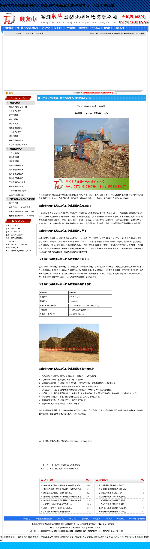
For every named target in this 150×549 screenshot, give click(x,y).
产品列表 (54, 98)
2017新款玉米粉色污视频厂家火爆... (57, 493)
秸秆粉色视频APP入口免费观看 (21, 216)
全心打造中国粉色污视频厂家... (111, 493)
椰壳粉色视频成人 (16, 165)
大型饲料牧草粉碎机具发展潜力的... (113, 489)
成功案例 (108, 28)
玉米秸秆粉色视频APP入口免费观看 (58, 369)
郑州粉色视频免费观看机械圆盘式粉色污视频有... (62, 497)
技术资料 (71, 28)
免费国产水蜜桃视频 (61, 537)
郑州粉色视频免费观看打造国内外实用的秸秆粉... (62, 489)
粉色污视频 (15, 103)
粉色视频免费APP (46, 537)
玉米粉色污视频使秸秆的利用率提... (113, 512)
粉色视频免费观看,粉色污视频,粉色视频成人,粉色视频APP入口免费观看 (57, 6)
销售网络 (120, 519)
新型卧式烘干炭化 (16, 186)
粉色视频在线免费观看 (29, 537)
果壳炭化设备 (14, 157)
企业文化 (29, 33)
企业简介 (19, 33)
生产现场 (95, 28)
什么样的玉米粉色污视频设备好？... (113, 504)
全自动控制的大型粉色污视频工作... (113, 485)
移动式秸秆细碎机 (16, 140)
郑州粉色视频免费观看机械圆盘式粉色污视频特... (62, 500)
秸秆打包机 (13, 203)
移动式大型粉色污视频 (18, 145)
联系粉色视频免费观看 (138, 519)
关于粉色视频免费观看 (27, 28)
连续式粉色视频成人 (17, 195)
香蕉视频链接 (102, 537)
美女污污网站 (114, 537)
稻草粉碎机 (13, 119)
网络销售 (83, 28)
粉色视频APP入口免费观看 (22, 199)
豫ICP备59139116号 (110, 524)
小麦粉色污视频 (15, 111)
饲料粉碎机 (13, 136)
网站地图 (119, 531)
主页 (45, 98)
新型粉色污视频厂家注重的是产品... (113, 497)
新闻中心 (58, 28)
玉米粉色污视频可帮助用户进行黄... (113, 508)
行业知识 (84, 519)
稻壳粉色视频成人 (16, 178)
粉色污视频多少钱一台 (18, 107)
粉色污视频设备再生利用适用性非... (113, 500)
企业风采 (39, 33)
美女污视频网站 (76, 537)
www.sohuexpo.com (13, 247)
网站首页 (9, 28)
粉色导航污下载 (13, 537)
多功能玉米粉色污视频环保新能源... (57, 512)
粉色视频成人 (16, 149)
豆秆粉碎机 (13, 115)
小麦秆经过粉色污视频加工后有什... (57, 504)
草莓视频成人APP (90, 537)
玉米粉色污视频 (15, 132)
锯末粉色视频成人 (16, 170)
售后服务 (120, 28)
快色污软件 (124, 537)
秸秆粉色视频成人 (16, 174)
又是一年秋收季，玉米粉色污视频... (57, 508)
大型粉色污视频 (15, 128)
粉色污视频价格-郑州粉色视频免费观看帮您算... (62, 485)
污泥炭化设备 (14, 161)
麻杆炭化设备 (14, 153)
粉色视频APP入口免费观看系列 (75, 98)
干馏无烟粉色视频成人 (18, 182)
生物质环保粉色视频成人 (19, 191)
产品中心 (46, 28)
